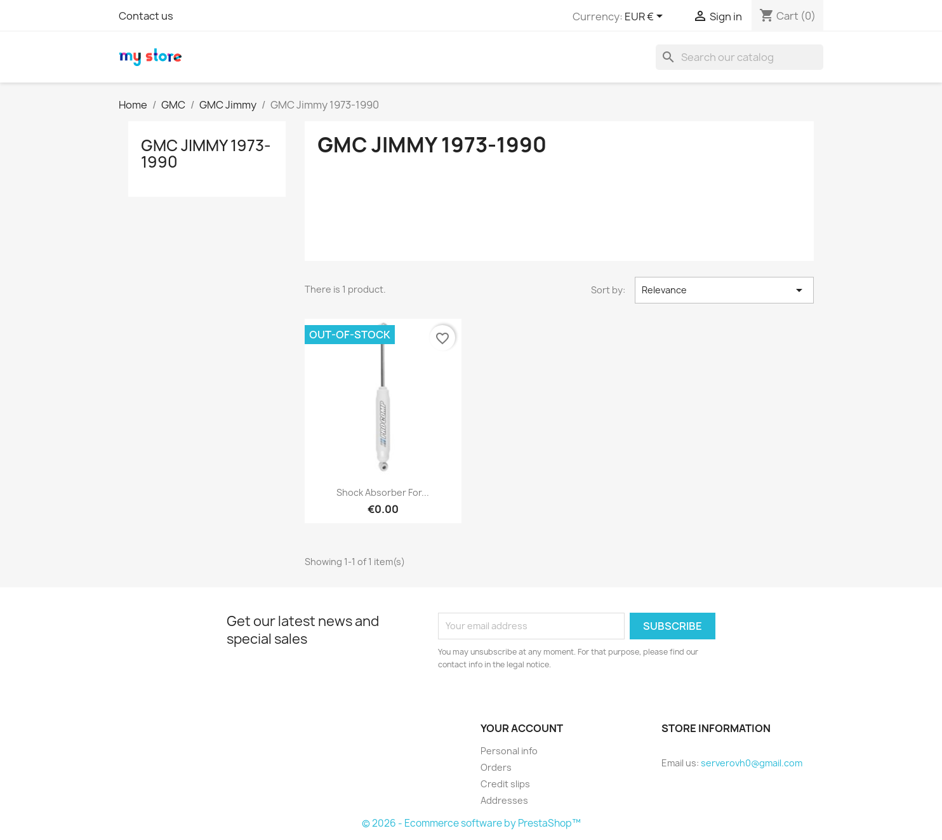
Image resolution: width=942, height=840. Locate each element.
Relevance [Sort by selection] (724, 290)
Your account (522, 728)
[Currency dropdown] (646, 17)
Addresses (504, 800)
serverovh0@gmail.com (751, 763)
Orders (496, 767)
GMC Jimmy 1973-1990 (206, 154)
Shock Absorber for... (382, 492)
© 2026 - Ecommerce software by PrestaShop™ (471, 823)
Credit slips (505, 784)
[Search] (739, 57)
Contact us (146, 16)
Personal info (509, 751)
